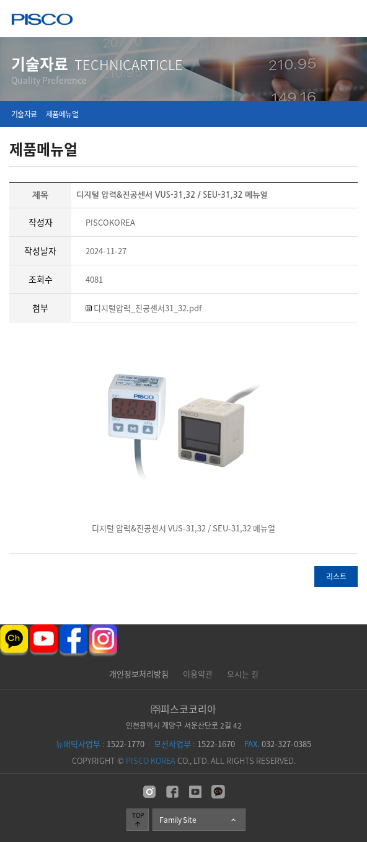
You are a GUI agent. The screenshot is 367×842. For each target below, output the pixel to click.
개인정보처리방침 (139, 674)
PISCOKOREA (110, 222)
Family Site (198, 819)
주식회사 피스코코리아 (42, 21)
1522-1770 (100, 744)
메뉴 (349, 18)
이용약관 (198, 674)
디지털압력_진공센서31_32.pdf (143, 308)
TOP (138, 819)
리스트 (336, 576)
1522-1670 (194, 744)
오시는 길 (243, 674)
